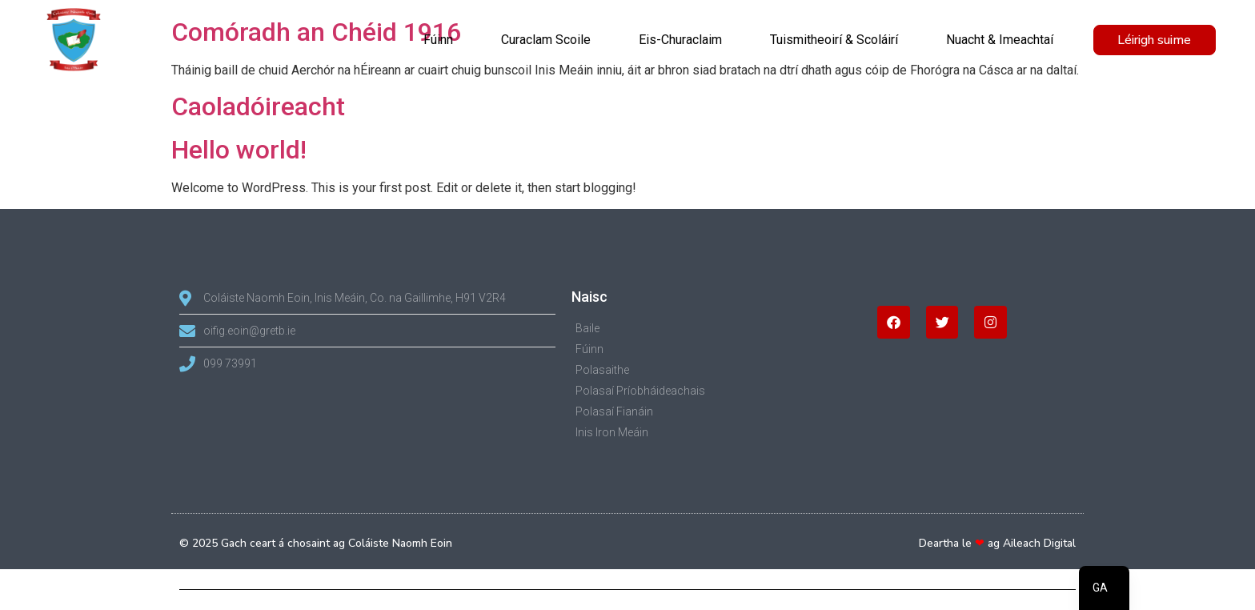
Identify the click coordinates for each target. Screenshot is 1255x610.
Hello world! (239, 149)
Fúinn (438, 39)
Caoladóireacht (258, 106)
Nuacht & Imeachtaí (999, 39)
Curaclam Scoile (546, 39)
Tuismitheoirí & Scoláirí (834, 39)
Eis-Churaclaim (680, 39)
